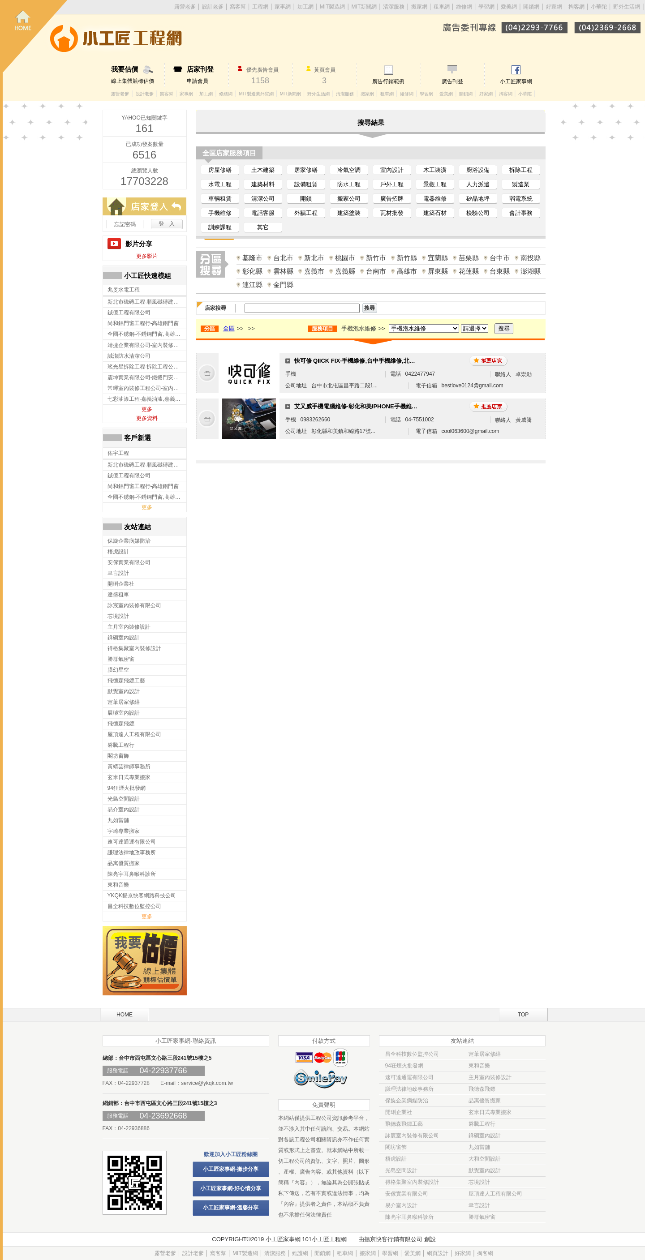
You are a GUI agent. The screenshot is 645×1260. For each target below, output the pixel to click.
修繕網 (225, 93)
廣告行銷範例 (388, 81)
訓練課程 (220, 227)
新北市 (314, 257)
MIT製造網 (332, 7)
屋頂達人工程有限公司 (495, 1194)
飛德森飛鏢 (482, 1089)
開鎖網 (531, 7)
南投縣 (530, 257)
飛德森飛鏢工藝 (404, 1124)
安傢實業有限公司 (406, 1194)
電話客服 (263, 213)
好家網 (554, 7)
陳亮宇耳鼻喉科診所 (409, 1217)
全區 (229, 328)
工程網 (260, 7)
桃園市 (345, 257)
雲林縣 (283, 271)
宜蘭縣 (438, 257)
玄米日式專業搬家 (490, 1112)
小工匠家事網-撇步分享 (230, 1169)
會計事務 (521, 213)
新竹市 (376, 257)
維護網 (300, 1253)
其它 (263, 227)
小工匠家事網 (516, 81)
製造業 (520, 184)
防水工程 (349, 184)
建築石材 (435, 213)
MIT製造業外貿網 (256, 93)
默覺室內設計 (485, 1170)
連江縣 (252, 284)
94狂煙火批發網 (404, 1066)
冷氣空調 (349, 170)
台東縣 (500, 271)
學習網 (486, 7)
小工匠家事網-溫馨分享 (230, 1207)
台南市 (376, 271)
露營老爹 (120, 93)
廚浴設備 (478, 170)
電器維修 (435, 198)
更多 (147, 409)
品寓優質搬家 (485, 1100)
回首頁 (35, 36)
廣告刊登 (452, 81)
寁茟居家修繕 (485, 1054)
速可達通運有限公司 (409, 1077)
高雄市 (407, 271)
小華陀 (599, 7)
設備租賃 (306, 184)
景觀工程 (435, 184)
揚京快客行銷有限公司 (393, 1239)
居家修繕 (306, 170)
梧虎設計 (396, 1159)
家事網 (283, 7)
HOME (124, 1014)
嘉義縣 (345, 271)
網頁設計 (437, 1253)
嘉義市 (314, 271)
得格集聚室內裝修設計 (412, 1182)
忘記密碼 (125, 224)
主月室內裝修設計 (490, 1077)
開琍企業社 (398, 1112)
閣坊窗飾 (396, 1147)
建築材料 (263, 184)
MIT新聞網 (364, 7)
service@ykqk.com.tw (207, 1083)
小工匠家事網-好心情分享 (230, 1188)
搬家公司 (349, 198)
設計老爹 (213, 7)
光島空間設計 (401, 1170)
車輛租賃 (220, 198)
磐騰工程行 (482, 1124)
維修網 (464, 7)
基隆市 (252, 257)
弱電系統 (521, 198)
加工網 (305, 7)
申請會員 (207, 74)
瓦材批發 (392, 213)
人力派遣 (478, 184)
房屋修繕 (220, 170)
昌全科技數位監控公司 (412, 1054)
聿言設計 (479, 1205)
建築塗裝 (349, 213)
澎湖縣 (530, 271)
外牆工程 (306, 213)
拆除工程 (521, 170)
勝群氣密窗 (482, 1217)
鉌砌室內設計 (485, 1135)
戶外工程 (392, 184)
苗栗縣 (469, 257)
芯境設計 (479, 1182)
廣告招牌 (392, 198)
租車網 (442, 7)
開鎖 (306, 198)
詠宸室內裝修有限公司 (412, 1135)
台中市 (500, 257)
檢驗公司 (478, 213)
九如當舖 (479, 1147)
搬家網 (419, 7)
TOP (523, 1014)
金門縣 (283, 284)
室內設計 (392, 170)
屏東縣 (438, 271)
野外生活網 (626, 7)
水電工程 (220, 184)
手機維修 (220, 213)
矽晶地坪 (478, 198)
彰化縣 (252, 271)
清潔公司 (263, 198)
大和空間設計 (485, 1159)
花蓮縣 (469, 271)
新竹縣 (407, 257)
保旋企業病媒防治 (406, 1100)
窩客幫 (238, 7)
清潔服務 (393, 7)
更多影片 (147, 256)
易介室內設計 (401, 1205)
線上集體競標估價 (137, 74)
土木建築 (263, 170)
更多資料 (147, 418)
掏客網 (577, 7)
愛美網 (509, 7)
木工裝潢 (435, 170)
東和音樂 (479, 1066)
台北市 (283, 257)
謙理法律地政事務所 (409, 1089)
